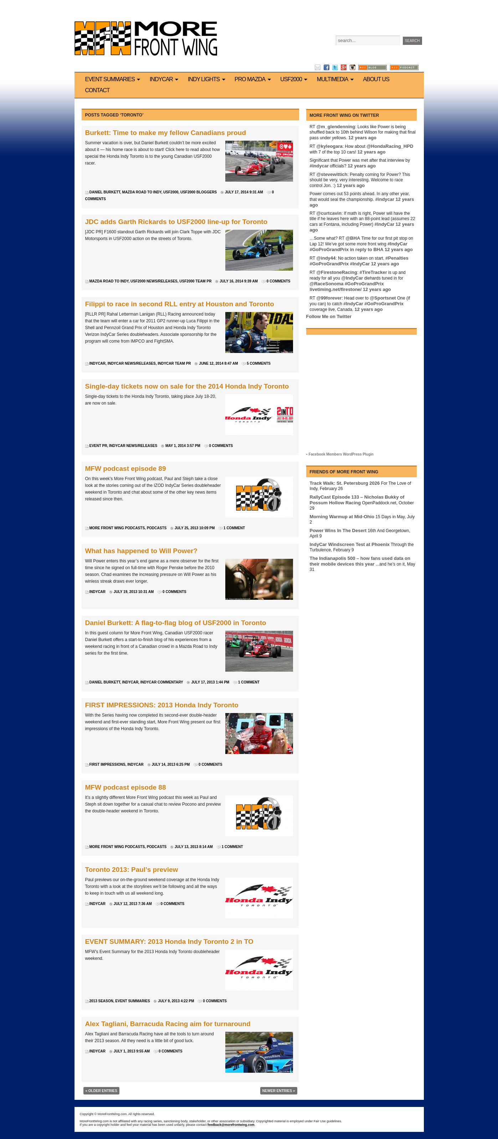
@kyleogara (329, 146)
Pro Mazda (254, 79)
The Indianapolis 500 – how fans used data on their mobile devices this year (360, 561)
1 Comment (234, 528)
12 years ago (362, 137)
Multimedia (336, 79)
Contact (97, 90)
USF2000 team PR (195, 281)
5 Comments (259, 363)
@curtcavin (328, 213)
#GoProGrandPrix (329, 249)
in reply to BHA (367, 249)
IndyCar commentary (161, 682)
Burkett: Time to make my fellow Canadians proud (165, 132)
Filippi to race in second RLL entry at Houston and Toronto (179, 304)
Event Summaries (114, 79)
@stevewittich (331, 174)
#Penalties (396, 258)
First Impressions (107, 764)
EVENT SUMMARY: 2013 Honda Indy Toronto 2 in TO (169, 941)
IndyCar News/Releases (132, 363)
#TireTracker (373, 272)
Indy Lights (207, 79)
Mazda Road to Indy (141, 192)
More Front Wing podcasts (117, 528)
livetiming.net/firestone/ (336, 289)
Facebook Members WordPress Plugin (341, 454)
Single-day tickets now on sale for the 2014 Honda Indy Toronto (187, 386)
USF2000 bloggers (198, 192)
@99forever (329, 298)
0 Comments (279, 281)
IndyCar (165, 79)
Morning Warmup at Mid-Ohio (342, 516)
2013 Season (101, 1001)
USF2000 (295, 79)
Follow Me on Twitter (329, 316)
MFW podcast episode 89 (125, 468)
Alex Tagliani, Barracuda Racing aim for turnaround (168, 1024)
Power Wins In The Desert (338, 530)
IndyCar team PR (174, 363)
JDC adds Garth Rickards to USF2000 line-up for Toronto (176, 221)
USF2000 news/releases (154, 281)
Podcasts (157, 528)
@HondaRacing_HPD (389, 146)
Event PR (98, 446)
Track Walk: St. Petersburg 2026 (345, 483)
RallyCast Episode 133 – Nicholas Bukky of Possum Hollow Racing (357, 499)
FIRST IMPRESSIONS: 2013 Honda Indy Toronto (161, 705)
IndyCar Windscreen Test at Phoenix (350, 544)
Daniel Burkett (104, 192)
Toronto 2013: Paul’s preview (131, 869)
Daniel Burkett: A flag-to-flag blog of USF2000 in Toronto (175, 622)
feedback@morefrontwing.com (231, 1125)
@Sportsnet (383, 298)
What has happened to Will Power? (141, 551)
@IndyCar (352, 278)
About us (376, 79)
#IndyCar (385, 224)
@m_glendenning (335, 126)
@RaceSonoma (327, 283)
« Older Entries (101, 1091)
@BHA (352, 238)
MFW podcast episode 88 (125, 787)
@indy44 (325, 258)
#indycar (319, 165)
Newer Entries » (278, 1091)
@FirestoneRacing (336, 272)
